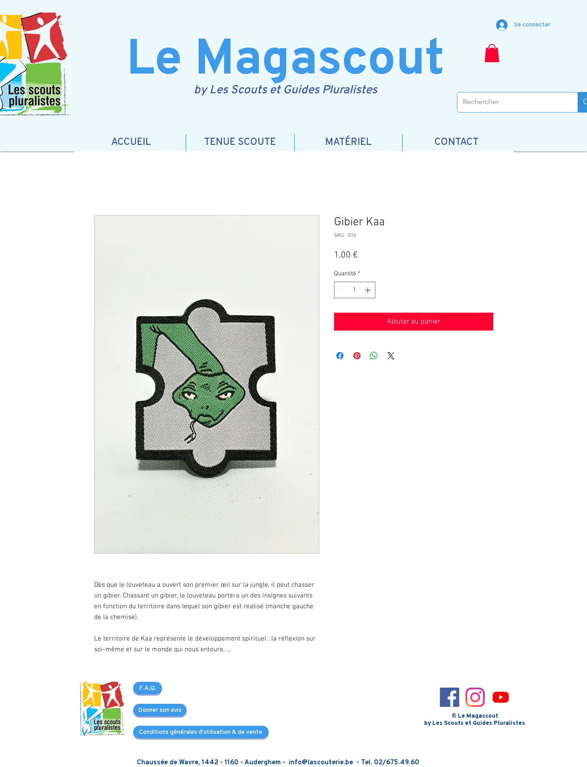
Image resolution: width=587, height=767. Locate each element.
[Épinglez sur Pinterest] (357, 355)
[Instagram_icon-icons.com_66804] (475, 697)
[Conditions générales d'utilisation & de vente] (201, 732)
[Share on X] (391, 355)
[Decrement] (341, 290)
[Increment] (368, 290)
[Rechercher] (511, 102)
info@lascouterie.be (321, 762)
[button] (492, 53)
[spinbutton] (355, 290)
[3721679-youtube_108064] (500, 697)
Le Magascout (285, 61)
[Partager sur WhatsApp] (374, 355)
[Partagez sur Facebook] (340, 355)
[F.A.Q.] (147, 688)
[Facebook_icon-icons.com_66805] (449, 697)
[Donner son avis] (160, 710)
